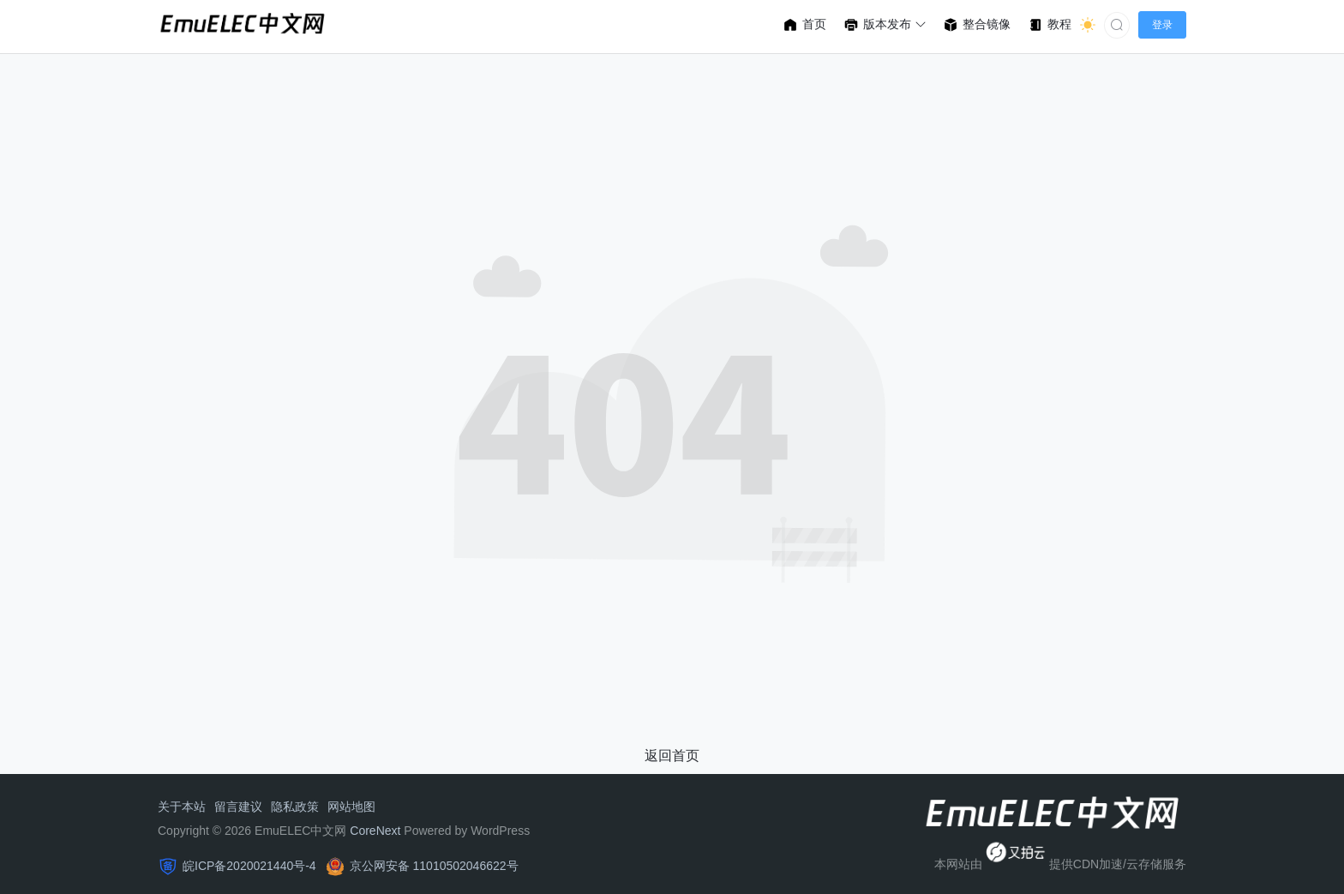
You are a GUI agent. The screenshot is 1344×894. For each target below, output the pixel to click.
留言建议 (238, 806)
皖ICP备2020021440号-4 (249, 866)
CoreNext (375, 830)
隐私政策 (295, 806)
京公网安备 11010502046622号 (434, 866)
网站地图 (351, 806)
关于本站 (182, 806)
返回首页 (672, 755)
